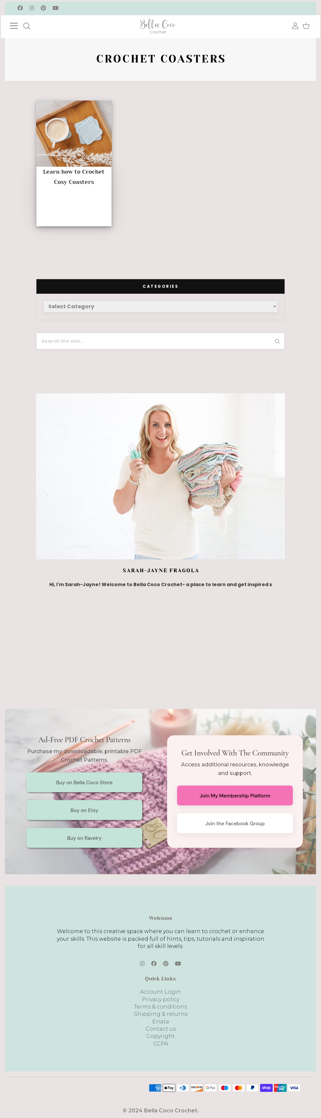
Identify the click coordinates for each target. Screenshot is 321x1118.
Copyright (160, 1036)
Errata (160, 1021)
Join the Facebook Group (235, 823)
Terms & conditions (160, 1007)
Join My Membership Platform (235, 796)
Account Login (160, 992)
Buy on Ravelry (84, 838)
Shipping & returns (160, 1014)
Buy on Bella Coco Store (84, 782)
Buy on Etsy (84, 810)
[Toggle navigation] (20, 25)
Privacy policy (160, 999)
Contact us (161, 1029)
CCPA (160, 1044)
